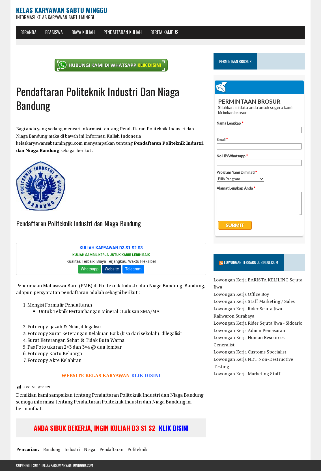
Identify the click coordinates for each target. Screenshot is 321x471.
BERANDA (28, 32)
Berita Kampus (164, 32)
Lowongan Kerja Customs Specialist (250, 352)
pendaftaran (111, 449)
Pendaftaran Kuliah (123, 32)
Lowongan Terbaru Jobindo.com (251, 262)
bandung (51, 449)
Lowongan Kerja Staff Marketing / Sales (254, 301)
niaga (89, 449)
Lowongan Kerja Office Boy (241, 294)
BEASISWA (54, 32)
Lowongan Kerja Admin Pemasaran (249, 330)
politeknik (137, 449)
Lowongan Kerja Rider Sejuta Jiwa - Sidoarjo (258, 323)
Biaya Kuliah (83, 32)
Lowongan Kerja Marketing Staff (247, 373)
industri (72, 449)
